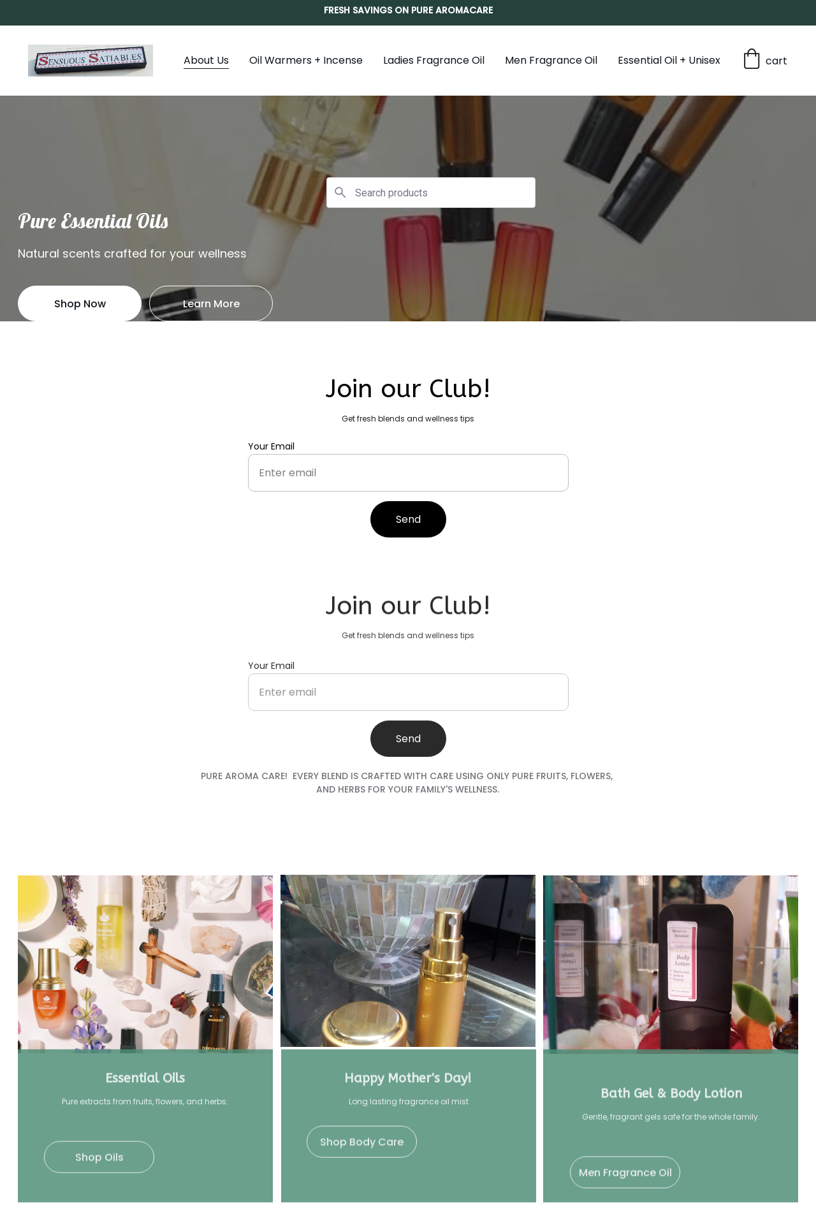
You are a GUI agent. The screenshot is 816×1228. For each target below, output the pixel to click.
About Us (206, 60)
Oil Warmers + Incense (306, 60)
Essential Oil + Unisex (669, 60)
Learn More (211, 303)
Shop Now (80, 303)
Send (408, 520)
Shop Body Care (362, 1144)
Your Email (271, 447)
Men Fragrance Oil (551, 60)
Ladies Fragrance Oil (433, 60)
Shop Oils (99, 1160)
